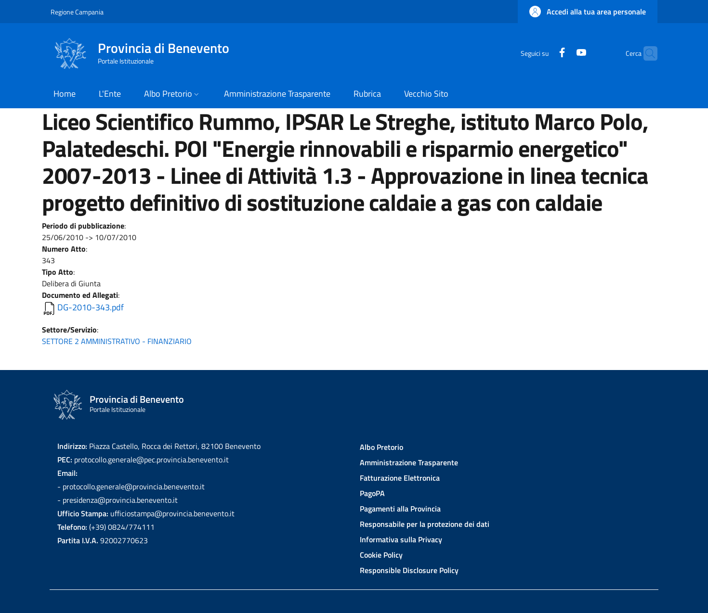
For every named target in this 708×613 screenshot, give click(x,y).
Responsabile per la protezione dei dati (424, 524)
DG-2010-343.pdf (90, 307)
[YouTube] (562, 53)
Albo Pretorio (381, 447)
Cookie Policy (381, 555)
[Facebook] (543, 53)
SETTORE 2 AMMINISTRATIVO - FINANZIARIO (117, 341)
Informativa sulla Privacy (401, 539)
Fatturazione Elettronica (400, 478)
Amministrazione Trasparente (409, 462)
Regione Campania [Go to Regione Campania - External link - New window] (77, 12)
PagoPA (372, 493)
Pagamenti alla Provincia (400, 508)
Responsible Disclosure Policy (409, 570)
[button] (587, 11)
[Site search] (645, 53)
